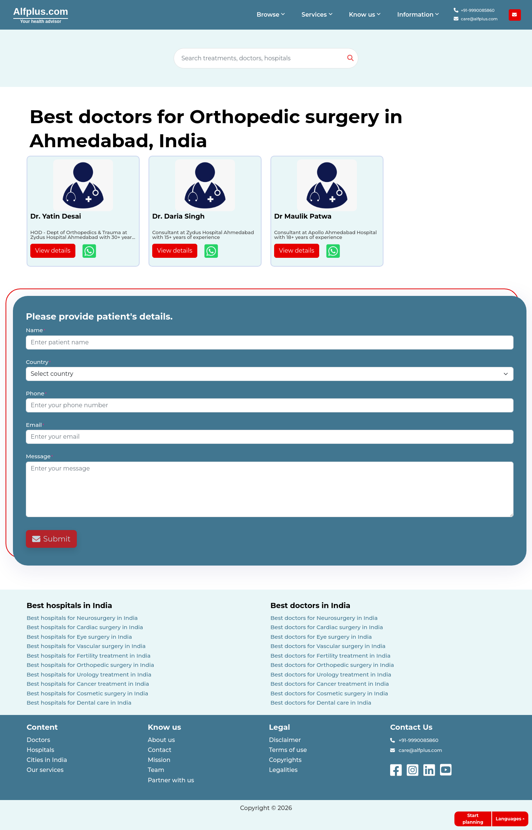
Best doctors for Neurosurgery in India (324, 617)
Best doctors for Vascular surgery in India (328, 646)
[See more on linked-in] (429, 769)
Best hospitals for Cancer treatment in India (88, 683)
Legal (279, 727)
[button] (271, 14)
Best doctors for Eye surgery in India (321, 636)
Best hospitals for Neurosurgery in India (82, 617)
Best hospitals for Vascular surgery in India (86, 646)
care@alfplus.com (476, 19)
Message (40, 456)
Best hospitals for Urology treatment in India (89, 674)
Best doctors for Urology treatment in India (330, 674)
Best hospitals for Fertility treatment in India (89, 655)
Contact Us (411, 727)
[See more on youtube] (447, 769)
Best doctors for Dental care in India (320, 702)
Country (38, 361)
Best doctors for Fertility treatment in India (330, 655)
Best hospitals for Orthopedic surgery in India (90, 664)
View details (53, 250)
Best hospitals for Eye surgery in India (79, 636)
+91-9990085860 (474, 10)
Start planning (473, 819)
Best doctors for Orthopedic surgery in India (332, 664)
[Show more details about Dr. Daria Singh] (212, 251)
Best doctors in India (310, 605)
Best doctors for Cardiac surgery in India (326, 627)
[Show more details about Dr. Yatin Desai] (90, 251)
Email (35, 424)
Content (42, 727)
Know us (164, 727)
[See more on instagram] (413, 769)
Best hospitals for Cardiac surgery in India (85, 627)
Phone (36, 393)
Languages (508, 818)
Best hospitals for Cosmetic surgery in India (87, 693)
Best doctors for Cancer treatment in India (329, 683)
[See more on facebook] (396, 769)
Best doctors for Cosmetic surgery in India (329, 693)
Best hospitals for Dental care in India (79, 702)
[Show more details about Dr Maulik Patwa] (333, 251)
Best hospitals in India (69, 605)
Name (36, 330)
